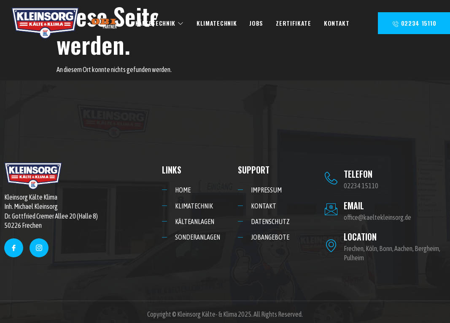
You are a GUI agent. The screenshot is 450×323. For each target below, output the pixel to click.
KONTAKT (337, 23)
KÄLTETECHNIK (159, 23)
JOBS (256, 23)
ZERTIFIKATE (293, 23)
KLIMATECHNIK (217, 23)
